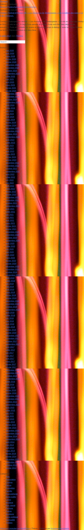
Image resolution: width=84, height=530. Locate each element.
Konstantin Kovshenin (60, 528)
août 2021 (10, 209)
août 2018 (10, 313)
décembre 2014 (12, 431)
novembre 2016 (12, 373)
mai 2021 (10, 218)
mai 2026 (10, 51)
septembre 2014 (13, 439)
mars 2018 (10, 327)
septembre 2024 (13, 102)
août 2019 (10, 278)
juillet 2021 (10, 212)
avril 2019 (10, 290)
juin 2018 (10, 318)
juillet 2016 (10, 382)
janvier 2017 (11, 367)
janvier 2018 (11, 333)
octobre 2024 (11, 99)
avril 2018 (10, 324)
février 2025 (11, 88)
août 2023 (10, 140)
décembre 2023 (12, 128)
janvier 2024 (11, 125)
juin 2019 (10, 284)
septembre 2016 (13, 379)
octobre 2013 (11, 465)
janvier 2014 (11, 457)
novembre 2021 (12, 200)
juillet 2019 (10, 281)
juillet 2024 (10, 108)
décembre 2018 (12, 301)
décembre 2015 (12, 396)
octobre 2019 (11, 272)
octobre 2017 (11, 341)
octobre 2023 (11, 134)
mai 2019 (10, 287)
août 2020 (10, 243)
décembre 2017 (12, 336)
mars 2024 (10, 120)
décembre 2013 (12, 459)
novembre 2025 (12, 68)
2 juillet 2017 (5, 36)
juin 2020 (10, 249)
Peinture (9, 508)
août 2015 (10, 408)
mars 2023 (10, 154)
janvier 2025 (11, 91)
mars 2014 (10, 451)
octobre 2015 (11, 402)
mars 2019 (10, 292)
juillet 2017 (10, 350)
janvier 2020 (11, 264)
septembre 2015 (13, 405)
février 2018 (11, 330)
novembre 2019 (12, 269)
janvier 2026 (11, 62)
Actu (8, 477)
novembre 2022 (12, 166)
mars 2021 (10, 223)
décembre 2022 (12, 163)
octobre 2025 (11, 71)
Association (11, 480)
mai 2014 (10, 445)
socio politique (12, 517)
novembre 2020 (12, 235)
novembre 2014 (12, 433)
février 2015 (11, 425)
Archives (33, 7)
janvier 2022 (11, 195)
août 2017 (10, 347)
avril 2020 (10, 255)
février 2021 (11, 226)
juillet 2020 (10, 246)
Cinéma (9, 482)
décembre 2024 (12, 94)
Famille (26, 7)
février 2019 (11, 295)
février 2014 (11, 454)
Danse (8, 485)
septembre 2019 (13, 275)
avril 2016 (10, 385)
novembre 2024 (12, 97)
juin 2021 (10, 215)
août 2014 (10, 442)
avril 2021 (10, 220)
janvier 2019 (11, 298)
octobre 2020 (11, 238)
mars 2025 (10, 85)
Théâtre (10, 7)
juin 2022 (10, 180)
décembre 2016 (12, 370)
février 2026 (11, 59)
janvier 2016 (11, 393)
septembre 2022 (13, 171)
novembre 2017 (12, 338)
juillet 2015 (10, 410)
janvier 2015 (11, 428)
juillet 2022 (10, 177)
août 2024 (10, 105)
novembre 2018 (12, 304)
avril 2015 (10, 419)
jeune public (11, 497)
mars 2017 (10, 361)
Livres (8, 500)
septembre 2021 (13, 206)
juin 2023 (10, 146)
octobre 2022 (11, 169)
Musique (3, 7)
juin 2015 (10, 413)
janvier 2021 (11, 229)
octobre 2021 (11, 203)
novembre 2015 (12, 399)
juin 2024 (10, 111)
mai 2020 (10, 252)
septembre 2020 (13, 241)
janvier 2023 (11, 160)
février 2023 (11, 157)
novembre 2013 (12, 462)
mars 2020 (10, 258)
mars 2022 (10, 189)
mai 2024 (10, 114)
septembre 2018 (13, 310)
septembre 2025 (13, 74)
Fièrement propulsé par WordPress (15, 528)
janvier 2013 (11, 468)
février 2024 (11, 123)
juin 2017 (10, 353)
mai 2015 (10, 416)
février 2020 (11, 261)
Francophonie (12, 494)
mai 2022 (10, 183)
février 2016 (11, 390)
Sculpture (10, 514)
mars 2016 (10, 387)
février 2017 (11, 364)
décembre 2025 (12, 65)
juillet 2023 (10, 143)
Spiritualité (18, 7)
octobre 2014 (11, 436)
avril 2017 (10, 359)
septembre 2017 (13, 344)
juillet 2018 (10, 315)
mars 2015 (10, 422)
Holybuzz (4, 1)
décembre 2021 (12, 197)
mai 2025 (10, 79)
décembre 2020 (12, 232)
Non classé (10, 505)
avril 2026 (10, 53)
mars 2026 (10, 56)
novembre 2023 (12, 131)
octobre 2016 (11, 376)
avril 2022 (10, 186)
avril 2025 (10, 82)
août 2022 (10, 174)
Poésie (9, 511)
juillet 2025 (10, 76)
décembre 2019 (12, 266)
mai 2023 (10, 148)
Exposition (10, 488)
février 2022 (11, 192)
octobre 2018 (11, 307)
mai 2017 (10, 356)
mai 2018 (10, 321)
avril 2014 (10, 448)
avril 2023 (10, 151)
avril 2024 (10, 117)
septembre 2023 (13, 137)
